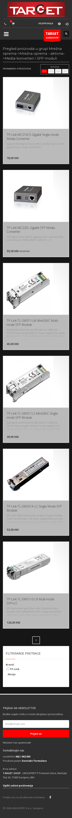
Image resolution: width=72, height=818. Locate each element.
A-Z (44, 71)
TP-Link (13, 669)
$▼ (65, 71)
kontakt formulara (34, 760)
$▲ (58, 71)
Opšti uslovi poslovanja (18, 785)
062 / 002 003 (23, 756)
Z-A (51, 71)
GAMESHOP (52, 36)
